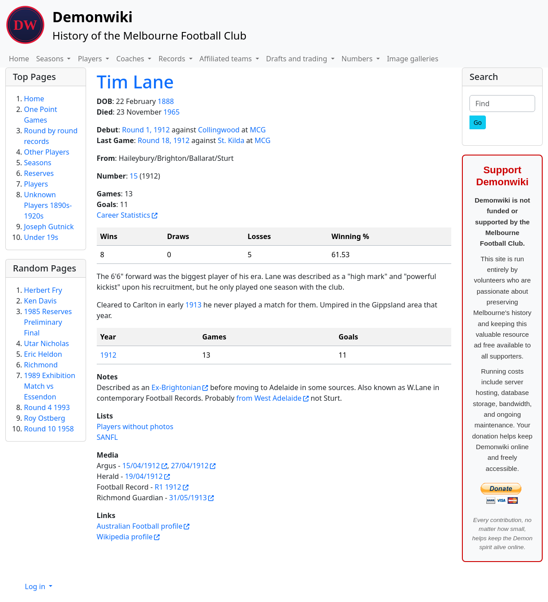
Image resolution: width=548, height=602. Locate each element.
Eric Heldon (43, 354)
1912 (108, 355)
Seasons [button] (51, 59)
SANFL (107, 437)
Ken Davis (40, 301)
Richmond (41, 365)
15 (134, 176)
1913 (193, 305)
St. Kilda (231, 140)
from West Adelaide (269, 398)
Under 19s (41, 237)
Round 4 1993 (47, 407)
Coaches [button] (131, 59)
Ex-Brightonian (176, 387)
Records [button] (172, 59)
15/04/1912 (141, 465)
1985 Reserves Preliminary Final (48, 322)
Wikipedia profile (125, 537)
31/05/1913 (188, 497)
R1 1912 (167, 487)
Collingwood (219, 130)
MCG (258, 130)
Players (36, 184)
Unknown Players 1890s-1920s (48, 205)
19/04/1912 (143, 476)
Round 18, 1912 (163, 140)
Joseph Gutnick (49, 226)
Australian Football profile (139, 526)
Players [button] (90, 59)
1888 (166, 101)
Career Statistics (123, 215)
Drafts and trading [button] (297, 59)
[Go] (477, 122)
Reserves (39, 173)
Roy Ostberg (44, 418)
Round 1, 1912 (146, 130)
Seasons (37, 162)
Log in (36, 586)
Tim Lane (135, 81)
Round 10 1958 (49, 429)
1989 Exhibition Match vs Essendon (49, 386)
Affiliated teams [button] (227, 59)
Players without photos (135, 426)
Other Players (46, 152)
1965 (171, 112)
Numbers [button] (358, 59)
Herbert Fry (43, 290)
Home (19, 59)
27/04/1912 (190, 465)
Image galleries (412, 59)
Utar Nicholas (46, 343)
